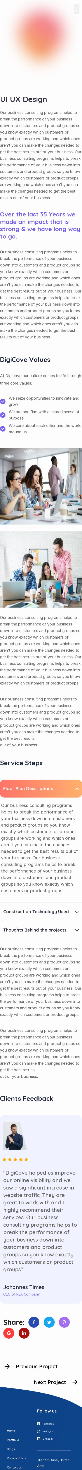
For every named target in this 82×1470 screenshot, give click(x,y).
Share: (13, 1322)
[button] (76, 9)
